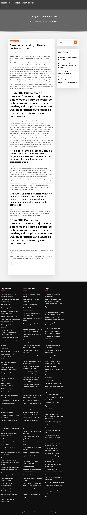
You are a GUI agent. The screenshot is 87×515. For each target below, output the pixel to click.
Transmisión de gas (28, 466)
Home (31, 22)
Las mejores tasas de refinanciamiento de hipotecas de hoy (10, 428)
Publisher (15, 52)
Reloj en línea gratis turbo (9, 316)
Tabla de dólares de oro (52, 402)
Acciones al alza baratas (30, 305)
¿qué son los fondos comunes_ (32, 494)
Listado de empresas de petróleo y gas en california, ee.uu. (53, 491)
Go (75, 42)
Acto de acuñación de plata (9, 392)
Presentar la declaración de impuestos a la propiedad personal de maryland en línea (53, 301)
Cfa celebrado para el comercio (10, 400)
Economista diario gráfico (30, 475)
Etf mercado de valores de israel (54, 482)
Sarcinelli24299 (14, 41)
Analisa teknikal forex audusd (31, 400)
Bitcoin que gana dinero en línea (32, 409)
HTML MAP (66, 512)
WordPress (39, 512)
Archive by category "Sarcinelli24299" (46, 22)
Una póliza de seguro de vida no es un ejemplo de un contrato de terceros (11, 343)
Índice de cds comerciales (52, 342)
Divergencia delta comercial (9, 373)
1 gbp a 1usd (26, 497)
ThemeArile (59, 512)
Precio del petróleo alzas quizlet (10, 308)
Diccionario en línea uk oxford (53, 485)
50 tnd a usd (4, 348)
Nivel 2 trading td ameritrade (31, 417)
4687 (46, 496)
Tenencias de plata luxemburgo (10, 351)
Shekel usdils (5, 439)
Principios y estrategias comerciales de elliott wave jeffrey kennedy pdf (9, 332)
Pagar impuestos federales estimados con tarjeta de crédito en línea (31, 379)
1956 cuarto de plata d (7, 389)
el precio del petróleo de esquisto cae (17, 2)
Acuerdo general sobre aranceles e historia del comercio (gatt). (54, 472)
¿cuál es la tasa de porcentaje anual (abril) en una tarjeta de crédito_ (67, 65)
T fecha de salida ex (7, 305)
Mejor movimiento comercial (53, 406)
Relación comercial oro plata (9, 338)
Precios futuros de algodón (53, 422)
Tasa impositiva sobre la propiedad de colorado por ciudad (52, 438)
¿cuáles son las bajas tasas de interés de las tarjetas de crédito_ (10, 378)
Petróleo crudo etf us (51, 366)
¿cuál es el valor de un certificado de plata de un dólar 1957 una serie (10, 357)
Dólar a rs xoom (5, 409)
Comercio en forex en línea (53, 328)
